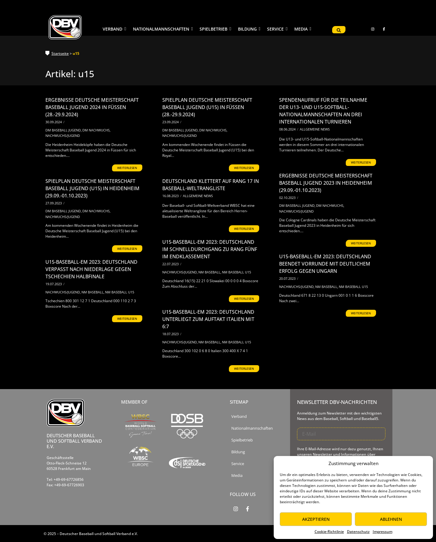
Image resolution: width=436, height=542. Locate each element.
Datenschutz (358, 531)
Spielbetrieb (242, 440)
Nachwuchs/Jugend (62, 135)
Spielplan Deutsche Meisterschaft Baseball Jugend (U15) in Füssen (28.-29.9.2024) (207, 107)
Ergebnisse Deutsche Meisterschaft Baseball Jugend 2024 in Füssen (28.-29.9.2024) (92, 107)
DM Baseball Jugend (63, 130)
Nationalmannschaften (252, 428)
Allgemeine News (315, 129)
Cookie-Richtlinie (329, 531)
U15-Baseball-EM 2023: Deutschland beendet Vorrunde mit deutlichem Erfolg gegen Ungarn (325, 263)
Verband (239, 416)
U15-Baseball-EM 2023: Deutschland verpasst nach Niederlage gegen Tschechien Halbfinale (91, 269)
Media (237, 475)
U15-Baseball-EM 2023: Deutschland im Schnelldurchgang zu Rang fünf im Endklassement (209, 249)
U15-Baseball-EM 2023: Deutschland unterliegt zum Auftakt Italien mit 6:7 (208, 319)
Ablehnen (391, 519)
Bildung (238, 451)
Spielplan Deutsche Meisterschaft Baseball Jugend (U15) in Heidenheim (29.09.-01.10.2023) (92, 188)
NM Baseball (209, 272)
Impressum (382, 531)
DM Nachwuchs (96, 130)
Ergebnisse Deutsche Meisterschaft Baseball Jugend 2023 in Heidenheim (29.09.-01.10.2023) (325, 182)
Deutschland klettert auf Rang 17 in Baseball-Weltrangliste (210, 185)
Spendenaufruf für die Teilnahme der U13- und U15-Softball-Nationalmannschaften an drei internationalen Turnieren (323, 111)
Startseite (60, 53)
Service (237, 463)
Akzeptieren (316, 519)
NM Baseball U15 (236, 272)
